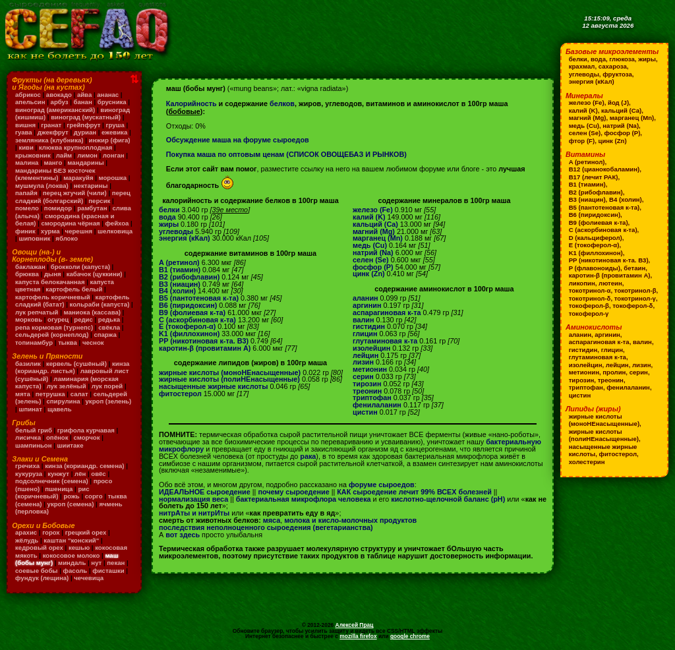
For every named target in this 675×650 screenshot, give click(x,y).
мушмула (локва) (42, 185)
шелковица (115, 231)
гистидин (369, 326)
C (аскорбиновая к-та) (197, 320)
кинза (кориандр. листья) (72, 367)
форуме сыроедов (382, 484)
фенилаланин (377, 405)
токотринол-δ (590, 298)
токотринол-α (590, 290)
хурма (50, 231)
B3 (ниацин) (179, 284)
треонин (367, 391)
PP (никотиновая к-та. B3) (204, 341)
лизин (363, 362)
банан (83, 101)
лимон (87, 155)
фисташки (108, 570)
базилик (28, 363)
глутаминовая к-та (385, 341)
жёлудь (26, 540)
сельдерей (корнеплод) (51, 334)
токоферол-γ (589, 313)
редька (109, 319)
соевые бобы (36, 570)
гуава (23, 132)
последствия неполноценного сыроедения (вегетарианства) (266, 527)
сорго (94, 496)
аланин (365, 298)
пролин (614, 372)
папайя (26, 192)
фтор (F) (582, 140)
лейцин (365, 355)
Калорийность (191, 103)
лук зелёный (66, 386)
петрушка (50, 394)
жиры (169, 224)
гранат (51, 125)
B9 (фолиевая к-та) (192, 312)
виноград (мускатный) (86, 117)
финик (25, 231)
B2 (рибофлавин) (189, 277)
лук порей (107, 386)
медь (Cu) (370, 245)
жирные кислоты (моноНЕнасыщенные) (230, 372)
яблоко (66, 238)
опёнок (57, 437)
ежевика (114, 132)
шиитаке (70, 445)
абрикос (28, 94)
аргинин (367, 305)
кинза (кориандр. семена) (84, 465)
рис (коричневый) (52, 492)
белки (169, 210)
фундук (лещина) (42, 577)
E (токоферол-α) (187, 326)
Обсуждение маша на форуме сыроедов (237, 140)
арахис (26, 532)
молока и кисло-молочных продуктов (350, 520)
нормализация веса (193, 499)
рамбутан (92, 208)
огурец (58, 319)
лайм (64, 155)
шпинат (30, 409)
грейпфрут (83, 125)
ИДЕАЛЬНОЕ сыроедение (204, 492)
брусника (112, 101)
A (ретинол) (179, 262)
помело (27, 208)
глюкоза (621, 59)
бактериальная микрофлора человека (303, 499)
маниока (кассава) (92, 312)
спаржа (105, 334)
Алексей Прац (355, 625)
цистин (365, 412)
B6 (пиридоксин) (188, 305)
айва (84, 94)
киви (26, 147)
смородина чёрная (71, 223)
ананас (108, 94)
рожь (71, 496)
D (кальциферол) (595, 237)
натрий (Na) (373, 252)
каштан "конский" (71, 540)
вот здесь (182, 535)
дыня (52, 274)
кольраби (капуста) (100, 304)
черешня (79, 231)
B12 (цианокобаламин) (604, 169)
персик (99, 200)
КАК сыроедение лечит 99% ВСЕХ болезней (414, 492)
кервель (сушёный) (76, 363)
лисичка (28, 437)
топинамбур (34, 342)
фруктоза (617, 74)
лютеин (610, 283)
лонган (114, 155)
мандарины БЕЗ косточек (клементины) (55, 174)
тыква (67, 342)
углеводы (176, 231)
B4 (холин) (177, 291)
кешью (79, 547)
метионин (370, 369)
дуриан (85, 132)
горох (51, 532)
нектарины (91, 185)
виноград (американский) (55, 109)
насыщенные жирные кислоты (213, 386)
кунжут (58, 473)
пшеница (59, 488)
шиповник (34, 238)
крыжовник (33, 155)
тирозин (367, 384)
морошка (113, 177)
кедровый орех (39, 547)
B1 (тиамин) (179, 270)
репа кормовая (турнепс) (54, 327)
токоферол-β (589, 305)
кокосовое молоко (71, 555)
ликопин (582, 283)
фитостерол (180, 394)
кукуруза (28, 473)
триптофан (372, 397)
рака (308, 456)
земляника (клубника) (49, 140)
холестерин (587, 461)
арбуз (60, 101)
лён (80, 473)
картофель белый (73, 289)
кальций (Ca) (375, 224)
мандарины (85, 162)
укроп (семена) (70, 504)
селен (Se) (371, 260)
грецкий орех (86, 532)
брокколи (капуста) (80, 266)
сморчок (86, 437)
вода (167, 217)
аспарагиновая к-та (387, 312)
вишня (25, 125)
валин (363, 320)
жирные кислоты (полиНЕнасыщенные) (229, 379)
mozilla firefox (357, 636)
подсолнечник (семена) (51, 481)
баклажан (30, 266)
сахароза (613, 66)
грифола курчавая (86, 430)
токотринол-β (635, 290)
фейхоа (117, 223)
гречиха (27, 465)
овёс (98, 473)
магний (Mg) (374, 231)
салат (79, 394)
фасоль (75, 570)
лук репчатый (36, 312)
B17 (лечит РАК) (593, 177)
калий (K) (369, 217)
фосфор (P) (373, 267)
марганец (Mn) (378, 238)
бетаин (634, 268)
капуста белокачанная (49, 281)
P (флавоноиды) (594, 268)
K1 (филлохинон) (189, 334)
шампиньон (33, 445)
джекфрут (53, 132)
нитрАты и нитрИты (194, 513)
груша (114, 125)
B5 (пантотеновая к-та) (199, 298)
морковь (28, 319)
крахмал (582, 66)
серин (363, 376)
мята (22, 394)
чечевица (88, 577)
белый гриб (33, 430)
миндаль (72, 562)
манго (53, 162)
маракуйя (78, 177)
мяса (271, 520)
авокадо (59, 94)
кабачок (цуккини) (95, 274)
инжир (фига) (110, 140)
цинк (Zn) (369, 274)
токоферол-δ (632, 305)
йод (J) (618, 102)
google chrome (410, 636)
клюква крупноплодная (75, 147)
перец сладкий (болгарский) (73, 196)
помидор (58, 208)
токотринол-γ (635, 298)
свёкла (109, 327)
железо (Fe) (373, 210)
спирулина (63, 401)
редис (83, 319)
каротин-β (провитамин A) (204, 348)
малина (26, 162)
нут (96, 562)
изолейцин (371, 348)
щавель (59, 409)
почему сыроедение (293, 492)
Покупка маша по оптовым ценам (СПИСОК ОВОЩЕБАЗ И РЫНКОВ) (286, 154)
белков (282, 103)
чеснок (93, 342)
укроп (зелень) (109, 401)
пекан (116, 562)
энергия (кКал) (184, 238)
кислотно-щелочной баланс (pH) (448, 499)
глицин (365, 334)
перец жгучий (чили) (75, 192)
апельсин (30, 101)
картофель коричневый (52, 297)
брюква (27, 274)
